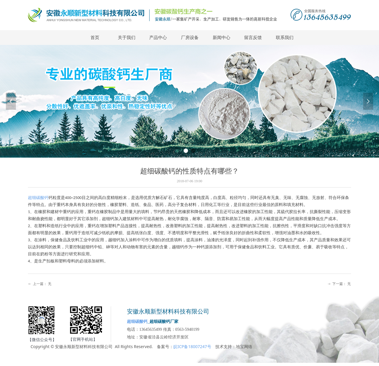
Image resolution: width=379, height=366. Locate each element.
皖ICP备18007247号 (192, 346)
